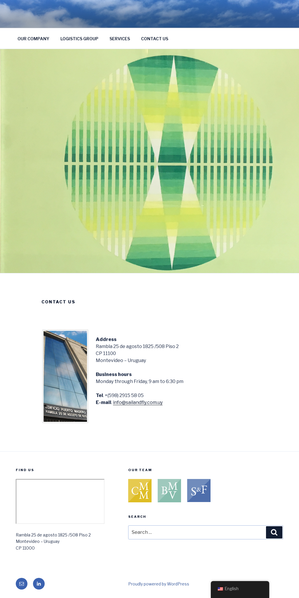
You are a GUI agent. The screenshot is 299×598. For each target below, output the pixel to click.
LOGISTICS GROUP (79, 38)
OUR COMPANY (33, 38)
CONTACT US (154, 38)
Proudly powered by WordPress (158, 583)
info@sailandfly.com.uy (138, 402)
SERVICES (119, 38)
